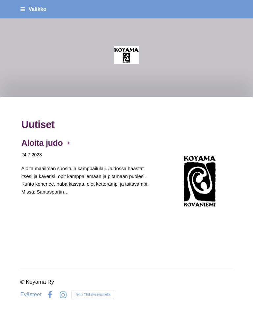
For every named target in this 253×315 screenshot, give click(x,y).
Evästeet (31, 295)
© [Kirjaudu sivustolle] (23, 282)
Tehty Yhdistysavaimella (92, 294)
